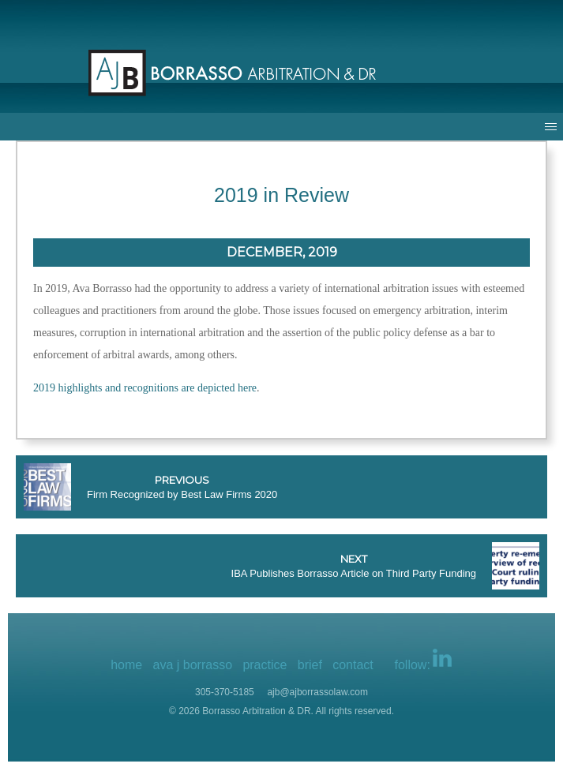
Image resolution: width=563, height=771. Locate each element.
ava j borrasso (193, 665)
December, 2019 (282, 252)
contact (352, 665)
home (126, 665)
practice (264, 665)
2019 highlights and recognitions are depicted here (145, 388)
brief (310, 665)
